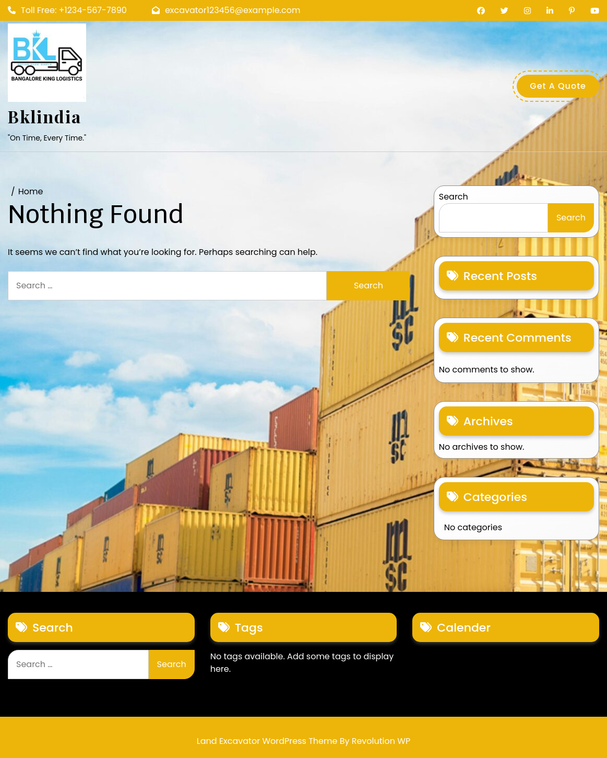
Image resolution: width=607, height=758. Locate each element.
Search (453, 197)
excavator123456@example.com (226, 10)
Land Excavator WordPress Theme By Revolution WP (303, 741)
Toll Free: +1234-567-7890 (67, 10)
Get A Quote (558, 86)
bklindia (44, 116)
